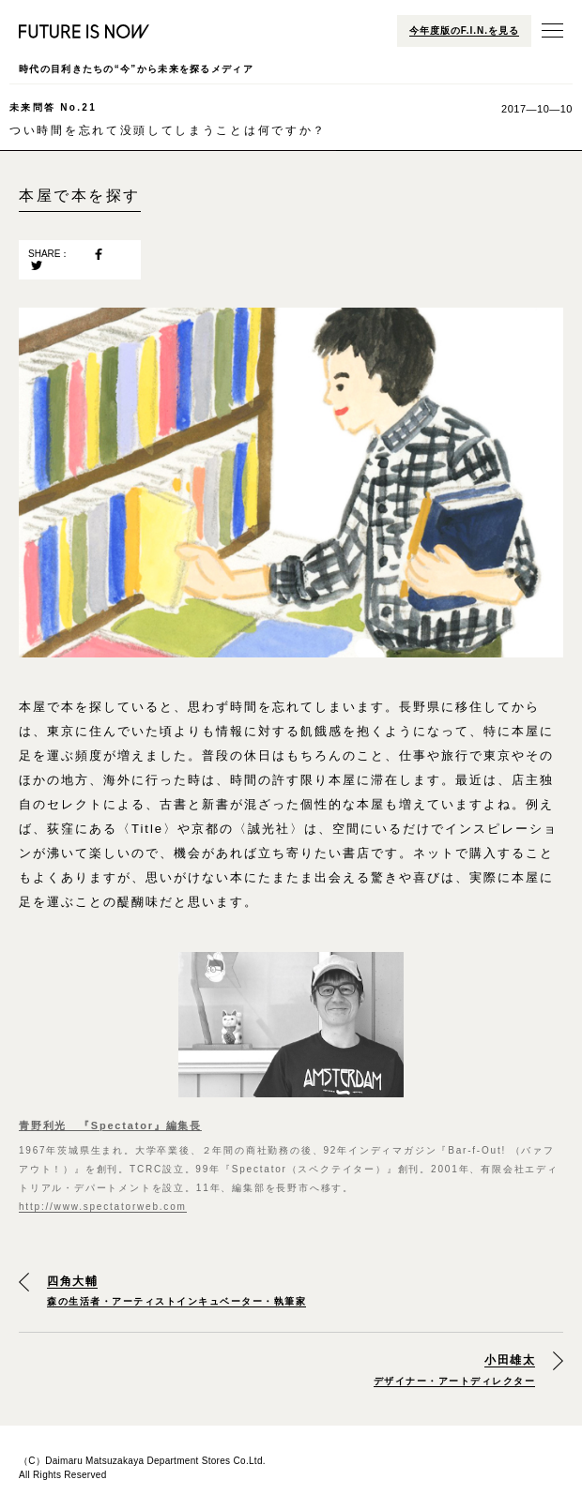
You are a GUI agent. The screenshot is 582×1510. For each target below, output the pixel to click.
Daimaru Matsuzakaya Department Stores (137, 1461)
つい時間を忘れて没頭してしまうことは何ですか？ (168, 118)
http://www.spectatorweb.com (103, 1206)
